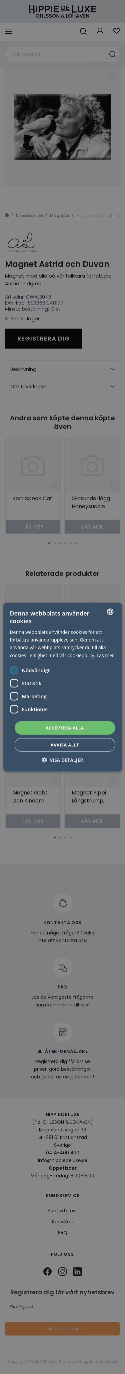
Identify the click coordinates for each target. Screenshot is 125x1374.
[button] (62, 760)
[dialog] (62, 687)
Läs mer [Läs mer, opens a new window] (105, 655)
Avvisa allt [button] (65, 745)
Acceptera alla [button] (65, 727)
